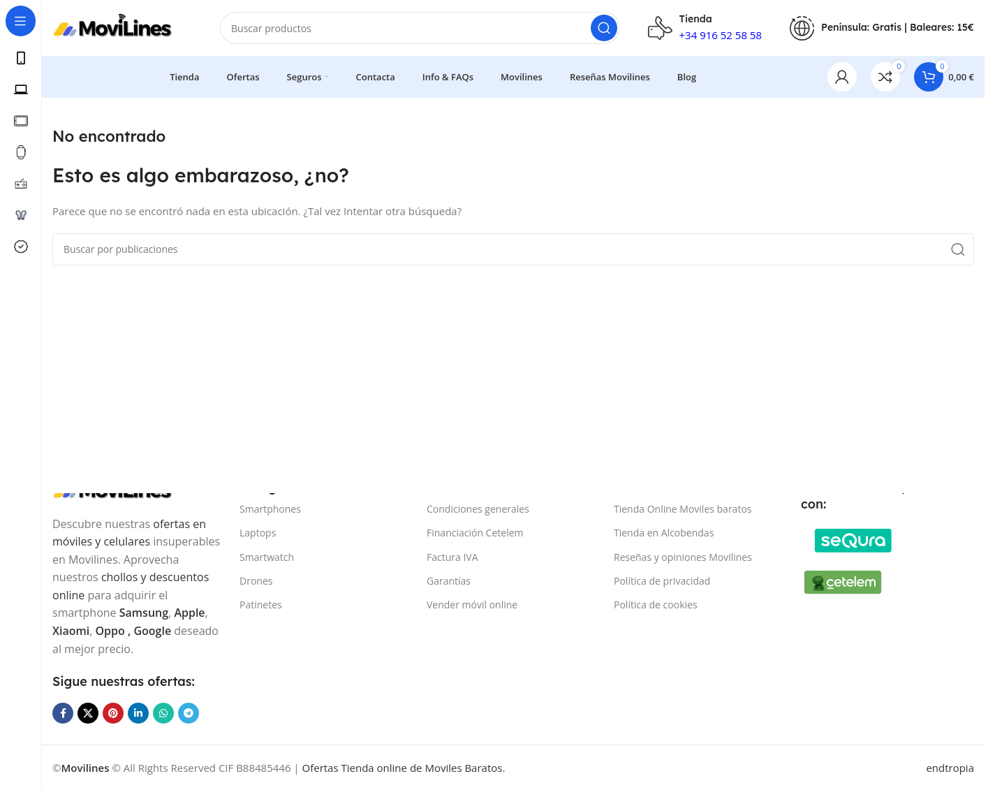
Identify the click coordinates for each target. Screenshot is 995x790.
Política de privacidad (662, 580)
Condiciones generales (478, 508)
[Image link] (853, 539)
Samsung (143, 612)
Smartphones (270, 508)
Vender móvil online (472, 604)
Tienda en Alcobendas (664, 532)
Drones (255, 580)
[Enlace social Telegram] (188, 713)
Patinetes (260, 604)
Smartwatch (266, 557)
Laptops (257, 532)
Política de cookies (656, 604)
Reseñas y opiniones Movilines (683, 557)
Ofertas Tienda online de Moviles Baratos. (404, 768)
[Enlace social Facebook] (62, 713)
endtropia (950, 768)
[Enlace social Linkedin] (138, 713)
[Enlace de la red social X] (88, 713)
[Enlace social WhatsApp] (163, 713)
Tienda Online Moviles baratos (682, 508)
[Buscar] (420, 28)
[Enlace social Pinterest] (113, 713)
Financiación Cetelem (475, 532)
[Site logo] (122, 27)
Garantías (449, 580)
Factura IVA (452, 557)
